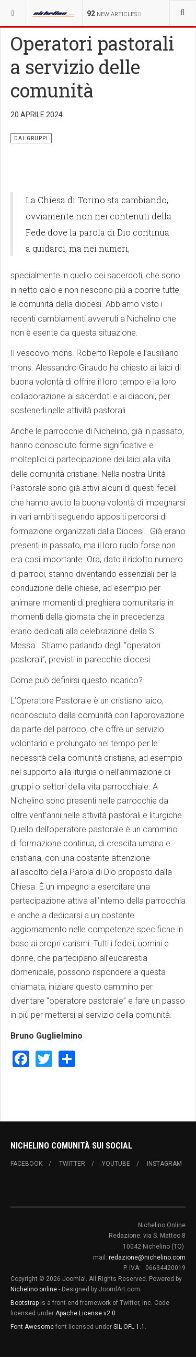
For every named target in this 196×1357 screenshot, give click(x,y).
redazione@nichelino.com (147, 1257)
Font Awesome (32, 1326)
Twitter (72, 1163)
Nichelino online (33, 1289)
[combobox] (182, 13)
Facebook (26, 1163)
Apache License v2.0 (85, 1313)
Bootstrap (24, 1302)
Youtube (116, 1163)
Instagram (164, 1163)
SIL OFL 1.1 (129, 1326)
